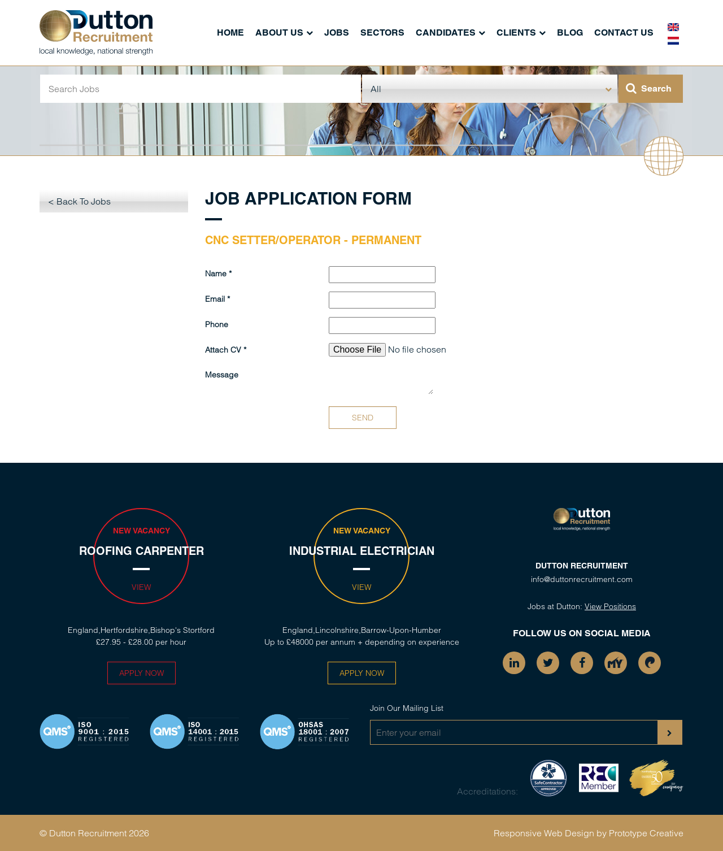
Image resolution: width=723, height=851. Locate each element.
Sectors (382, 32)
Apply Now (141, 673)
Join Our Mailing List (406, 708)
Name (216, 273)
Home (230, 32)
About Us (279, 32)
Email (215, 299)
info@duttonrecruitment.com (582, 579)
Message (221, 375)
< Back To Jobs (79, 201)
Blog (570, 32)
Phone (216, 324)
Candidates (446, 32)
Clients (516, 32)
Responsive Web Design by (550, 833)
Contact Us (624, 32)
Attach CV (223, 350)
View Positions (610, 606)
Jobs (336, 32)
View (141, 587)
